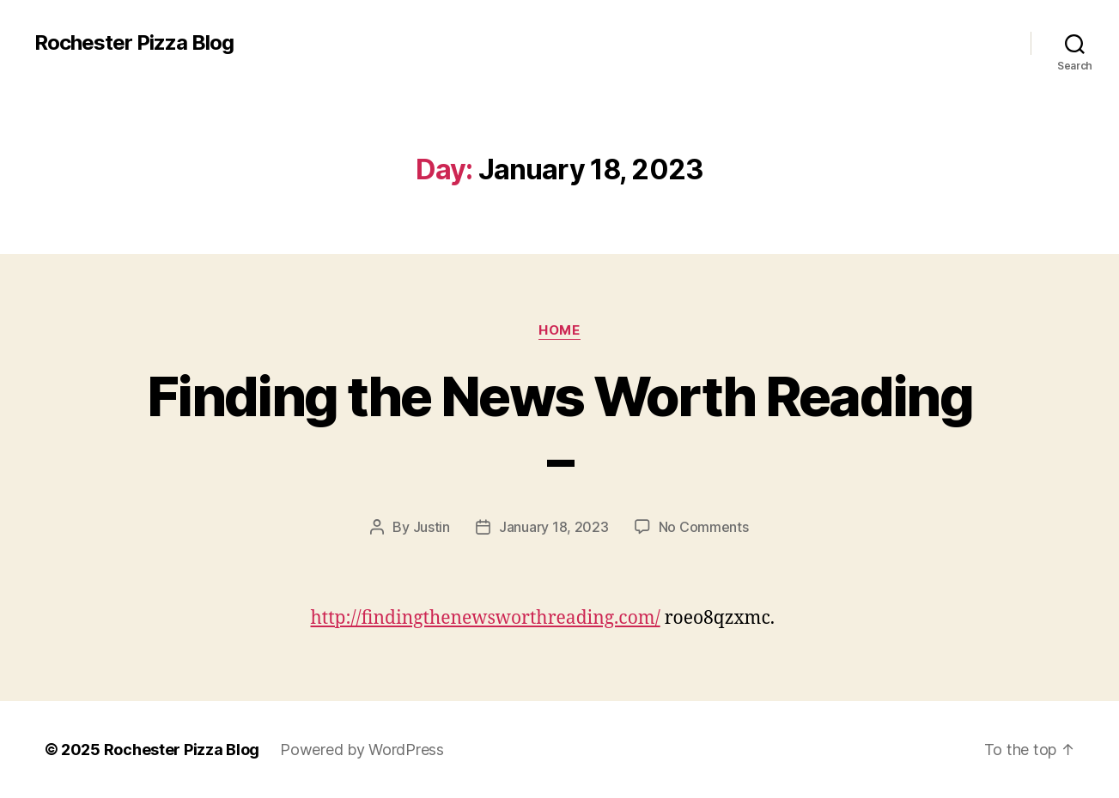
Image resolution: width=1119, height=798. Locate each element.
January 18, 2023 (554, 526)
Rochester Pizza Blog (134, 43)
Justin (431, 526)
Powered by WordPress (362, 750)
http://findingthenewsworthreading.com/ (485, 618)
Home (559, 330)
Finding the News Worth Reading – (559, 427)
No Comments (704, 526)
